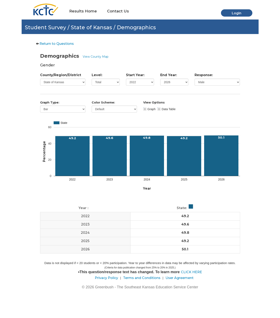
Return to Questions (56, 44)
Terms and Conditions (141, 278)
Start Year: (135, 75)
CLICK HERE (191, 272)
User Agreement (179, 278)
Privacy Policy (106, 278)
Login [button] (236, 13)
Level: (97, 75)
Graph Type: (49, 102)
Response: (204, 75)
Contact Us (118, 11)
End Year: (168, 75)
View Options (154, 102)
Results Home (83, 11)
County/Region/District (60, 75)
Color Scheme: (103, 102)
